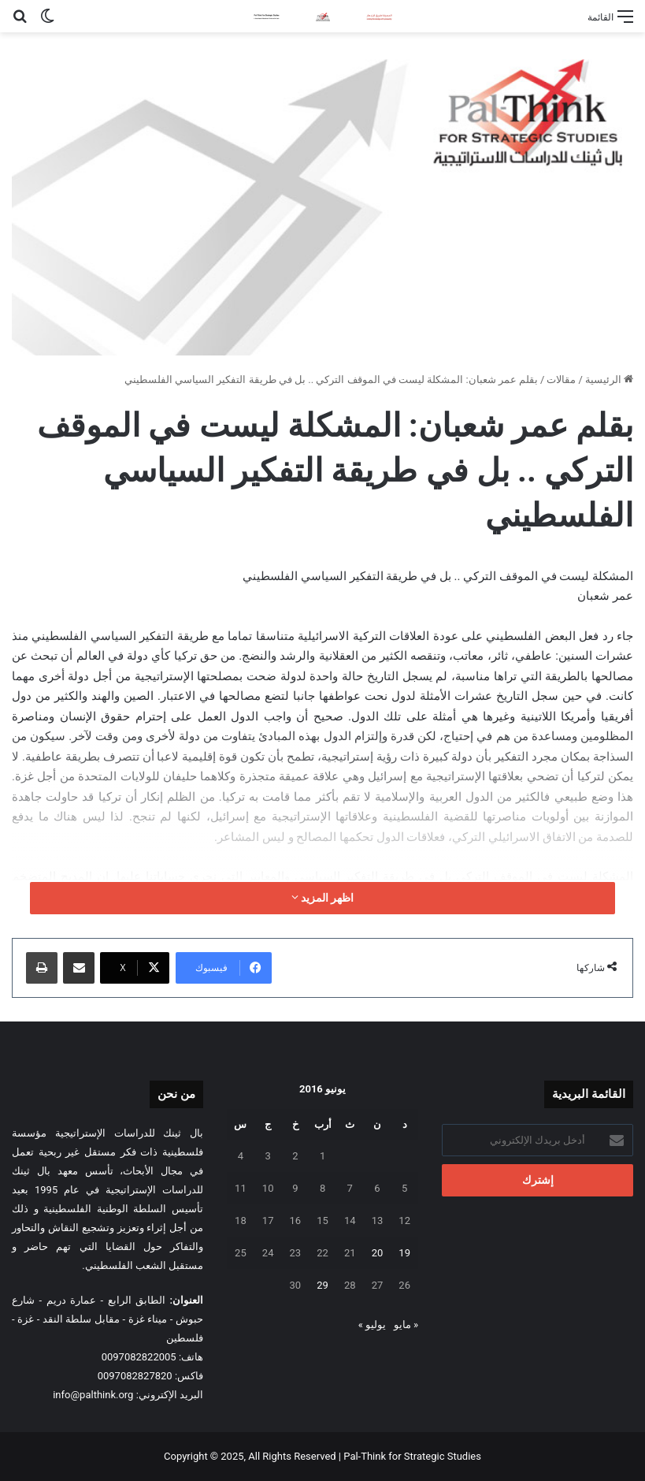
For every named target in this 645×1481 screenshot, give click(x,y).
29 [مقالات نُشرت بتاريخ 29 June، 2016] (322, 1285)
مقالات (561, 379)
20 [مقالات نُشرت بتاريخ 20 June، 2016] (378, 1253)
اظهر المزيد (322, 897)
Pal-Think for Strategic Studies (412, 1456)
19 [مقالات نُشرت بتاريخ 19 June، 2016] (404, 1253)
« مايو (406, 1324)
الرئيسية (609, 379)
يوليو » (372, 1324)
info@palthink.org (93, 1395)
